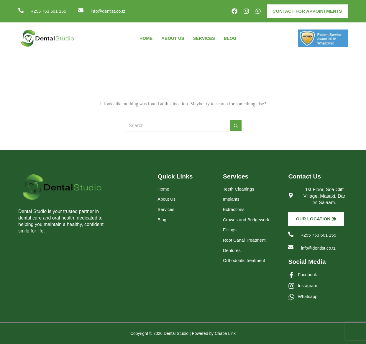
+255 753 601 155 (50, 11)
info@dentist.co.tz (112, 11)
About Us (172, 38)
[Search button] (236, 126)
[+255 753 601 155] (21, 10)
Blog (232, 38)
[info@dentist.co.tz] (83, 10)
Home (144, 38)
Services (205, 38)
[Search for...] (177, 126)
